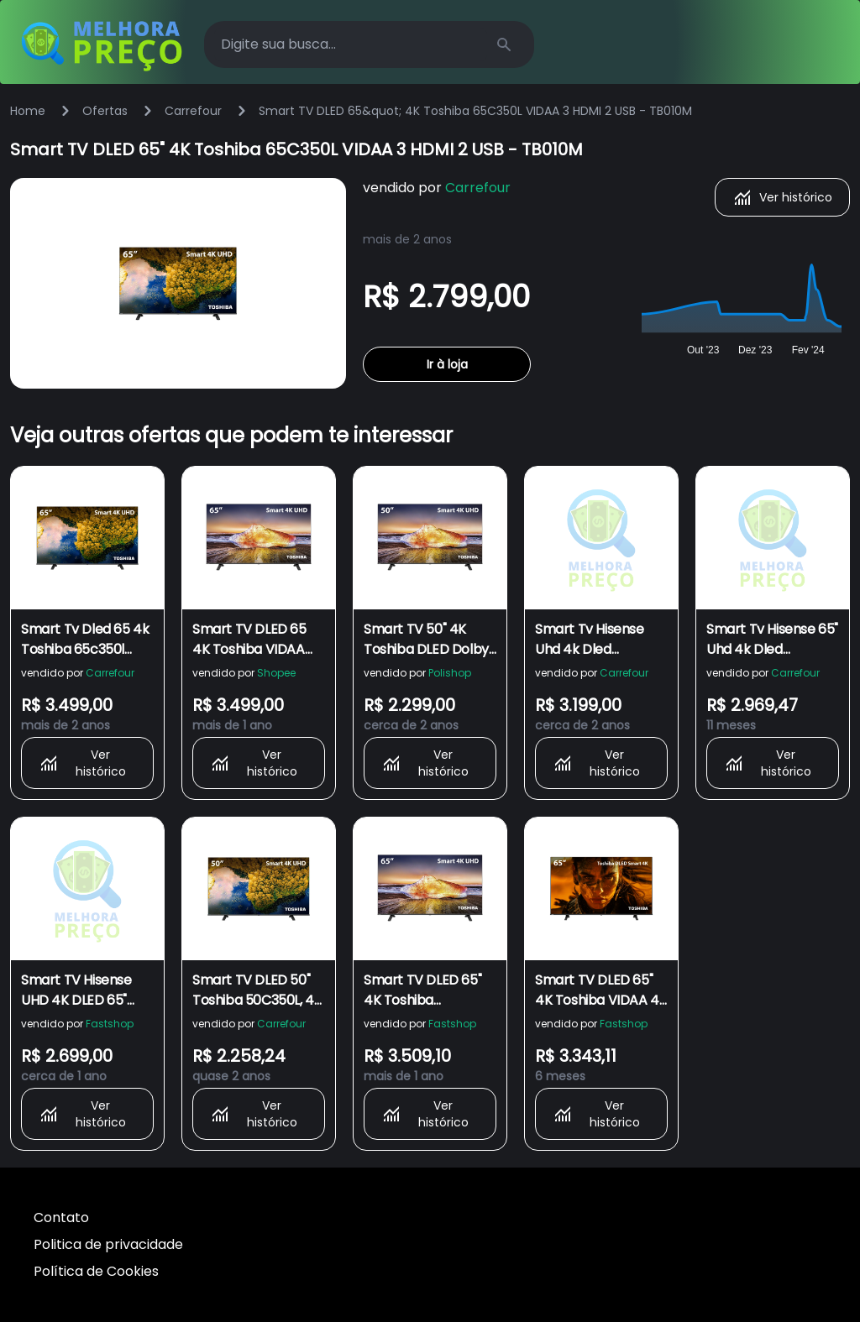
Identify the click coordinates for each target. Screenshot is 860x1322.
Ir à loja (447, 364)
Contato (61, 1217)
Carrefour (193, 110)
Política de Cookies (96, 1271)
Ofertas (105, 110)
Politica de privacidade (108, 1244)
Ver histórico (782, 197)
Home (27, 110)
